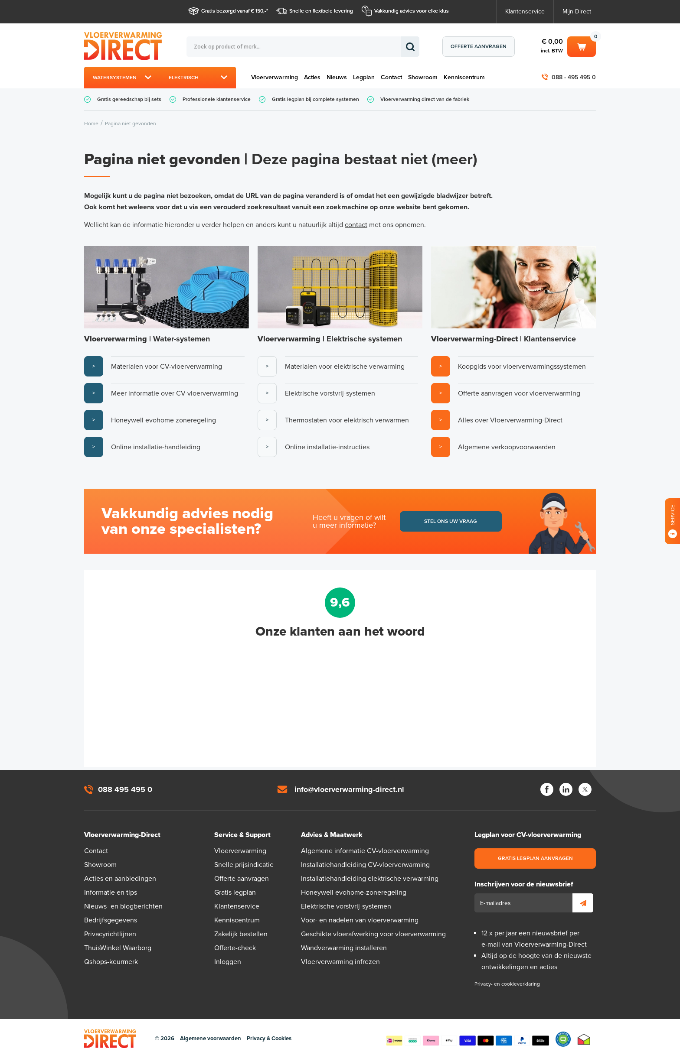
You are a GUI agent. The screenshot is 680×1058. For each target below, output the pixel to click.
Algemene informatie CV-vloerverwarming (365, 851)
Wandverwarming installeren (344, 948)
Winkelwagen (581, 45)
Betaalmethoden (467, 1039)
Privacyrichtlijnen (110, 934)
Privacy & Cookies (269, 1038)
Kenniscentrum (464, 77)
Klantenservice (525, 11)
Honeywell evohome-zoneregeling (353, 892)
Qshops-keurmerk (111, 961)
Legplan (364, 77)
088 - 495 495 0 (574, 77)
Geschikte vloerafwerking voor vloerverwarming (373, 934)
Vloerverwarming (274, 77)
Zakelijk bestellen (241, 934)
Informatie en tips (110, 892)
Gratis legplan (235, 892)
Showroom (423, 77)
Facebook (546, 789)
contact (356, 225)
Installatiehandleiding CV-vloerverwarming (365, 864)
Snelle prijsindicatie (244, 864)
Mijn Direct (576, 11)
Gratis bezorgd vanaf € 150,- (233, 11)
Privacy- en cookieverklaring (507, 984)
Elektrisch (184, 78)
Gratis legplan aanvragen (535, 858)
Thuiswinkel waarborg (584, 1039)
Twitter (585, 789)
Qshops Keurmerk (563, 1039)
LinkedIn (565, 789)
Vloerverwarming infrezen (340, 961)
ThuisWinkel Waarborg (117, 948)
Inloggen (227, 961)
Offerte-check (235, 948)
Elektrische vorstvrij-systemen (346, 906)
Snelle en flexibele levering (321, 11)
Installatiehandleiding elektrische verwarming (369, 878)
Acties (312, 77)
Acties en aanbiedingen (120, 878)
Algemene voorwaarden (210, 1038)
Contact (391, 77)
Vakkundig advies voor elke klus (411, 11)
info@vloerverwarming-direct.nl (349, 789)
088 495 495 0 (125, 789)
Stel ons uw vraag (450, 521)
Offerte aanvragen (479, 46)
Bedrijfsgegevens (110, 920)
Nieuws (337, 77)
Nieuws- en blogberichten (123, 906)
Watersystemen (115, 78)
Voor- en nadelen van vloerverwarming (359, 920)
